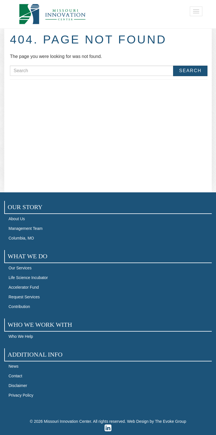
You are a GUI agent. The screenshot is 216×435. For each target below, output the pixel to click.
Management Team (26, 228)
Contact (15, 376)
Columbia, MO (21, 238)
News (13, 366)
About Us (17, 219)
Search (190, 70)
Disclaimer (18, 385)
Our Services (20, 268)
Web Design (138, 421)
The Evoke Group (170, 421)
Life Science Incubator (28, 277)
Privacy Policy (21, 395)
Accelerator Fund (24, 287)
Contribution (19, 306)
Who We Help (21, 336)
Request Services (24, 297)
